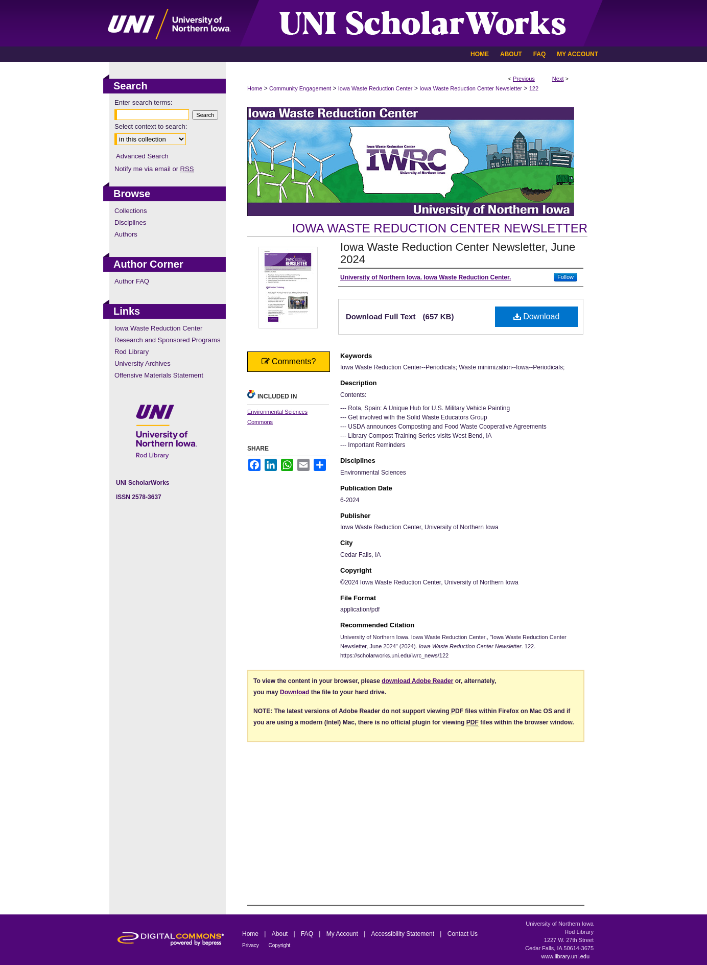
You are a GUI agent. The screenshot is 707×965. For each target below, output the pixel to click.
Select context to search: (150, 126)
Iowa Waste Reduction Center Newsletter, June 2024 (457, 253)
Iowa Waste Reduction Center (375, 88)
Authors (125, 234)
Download (536, 316)
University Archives (142, 363)
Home (254, 88)
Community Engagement (300, 88)
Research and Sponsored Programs (167, 340)
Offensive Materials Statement (158, 375)
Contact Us (462, 933)
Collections (130, 211)
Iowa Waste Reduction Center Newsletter (470, 88)
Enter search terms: (143, 102)
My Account (343, 933)
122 (533, 88)
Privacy (251, 945)
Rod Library (131, 352)
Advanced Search (142, 156)
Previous (524, 79)
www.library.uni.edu (565, 956)
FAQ (308, 933)
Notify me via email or (154, 169)
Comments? (289, 361)
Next (558, 79)
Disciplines (130, 222)
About (281, 933)
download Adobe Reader (417, 681)
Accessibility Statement (403, 933)
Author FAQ (131, 281)
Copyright (280, 945)
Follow (565, 277)
